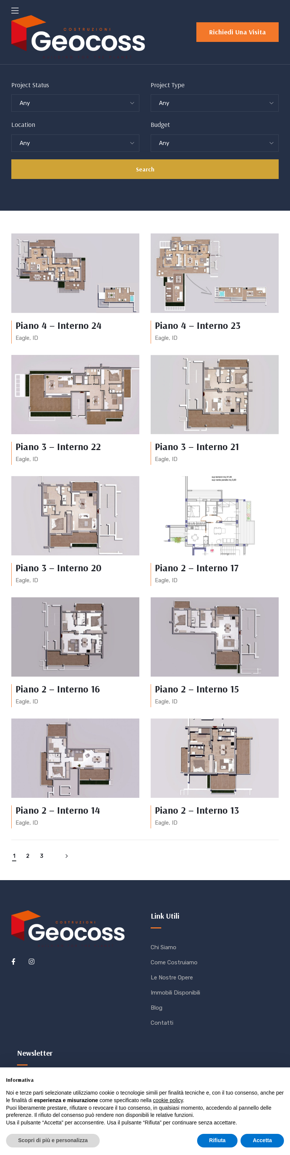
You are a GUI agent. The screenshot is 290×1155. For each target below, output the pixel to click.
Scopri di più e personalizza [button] (53, 1140)
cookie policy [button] (168, 1100)
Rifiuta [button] (217, 1140)
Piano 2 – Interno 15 (197, 689)
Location (23, 124)
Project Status (30, 84)
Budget (160, 124)
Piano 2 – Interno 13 (197, 810)
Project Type (168, 84)
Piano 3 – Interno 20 (58, 567)
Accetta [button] (262, 1140)
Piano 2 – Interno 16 (57, 689)
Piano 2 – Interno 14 (57, 810)
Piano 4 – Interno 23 (198, 325)
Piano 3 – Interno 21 (197, 446)
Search (145, 169)
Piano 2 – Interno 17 (197, 567)
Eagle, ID (26, 338)
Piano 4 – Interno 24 (58, 325)
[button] (237, 32)
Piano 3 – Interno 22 (58, 446)
